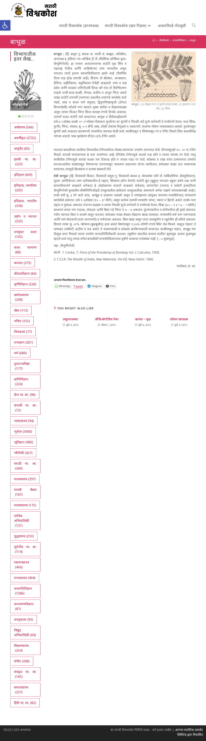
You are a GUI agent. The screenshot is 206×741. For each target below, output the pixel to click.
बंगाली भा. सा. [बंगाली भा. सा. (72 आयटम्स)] (25, 408)
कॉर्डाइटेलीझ (20, 104)
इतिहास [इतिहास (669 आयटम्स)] (23, 174)
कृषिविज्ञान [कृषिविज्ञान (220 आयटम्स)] (25, 284)
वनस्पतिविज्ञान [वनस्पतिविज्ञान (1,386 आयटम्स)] (23, 591)
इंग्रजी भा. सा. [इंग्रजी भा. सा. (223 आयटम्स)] (25, 161)
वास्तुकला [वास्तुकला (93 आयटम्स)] (23, 619)
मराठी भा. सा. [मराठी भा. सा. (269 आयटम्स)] (25, 466)
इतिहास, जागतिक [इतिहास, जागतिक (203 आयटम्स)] (25, 188)
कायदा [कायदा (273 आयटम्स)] (22, 262)
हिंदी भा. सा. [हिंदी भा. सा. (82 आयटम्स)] (25, 702)
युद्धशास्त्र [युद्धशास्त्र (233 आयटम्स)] (24, 536)
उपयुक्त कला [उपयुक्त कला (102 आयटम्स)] (25, 234)
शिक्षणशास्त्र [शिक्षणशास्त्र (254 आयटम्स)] (21, 648)
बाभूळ (193, 40)
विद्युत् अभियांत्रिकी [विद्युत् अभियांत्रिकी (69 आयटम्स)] (25, 632)
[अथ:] (153, 40)
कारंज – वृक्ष (142, 319)
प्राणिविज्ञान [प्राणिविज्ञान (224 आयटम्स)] (21, 381)
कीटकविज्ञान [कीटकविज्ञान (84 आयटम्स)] (25, 273)
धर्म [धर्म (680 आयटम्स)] (20, 353)
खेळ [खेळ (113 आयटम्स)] (21, 310)
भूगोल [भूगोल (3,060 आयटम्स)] (23, 431)
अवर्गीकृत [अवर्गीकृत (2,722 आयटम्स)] (25, 137)
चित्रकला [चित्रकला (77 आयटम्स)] (23, 331)
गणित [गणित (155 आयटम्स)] (22, 321)
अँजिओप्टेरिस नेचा (106, 319)
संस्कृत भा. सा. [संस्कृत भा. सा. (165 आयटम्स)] (25, 674)
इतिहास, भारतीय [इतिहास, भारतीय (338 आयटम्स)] (25, 203)
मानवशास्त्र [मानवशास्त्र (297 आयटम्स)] (25, 479)
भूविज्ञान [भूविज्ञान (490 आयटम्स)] (23, 442)
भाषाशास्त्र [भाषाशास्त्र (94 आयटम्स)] (24, 420)
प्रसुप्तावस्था (70, 319)
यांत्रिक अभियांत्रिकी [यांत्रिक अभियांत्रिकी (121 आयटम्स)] (21, 521)
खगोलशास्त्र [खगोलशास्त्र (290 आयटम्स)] (21, 297)
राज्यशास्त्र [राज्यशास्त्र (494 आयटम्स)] (24, 577)
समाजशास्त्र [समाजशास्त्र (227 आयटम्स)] (21, 690)
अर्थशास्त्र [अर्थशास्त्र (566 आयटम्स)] (23, 127)
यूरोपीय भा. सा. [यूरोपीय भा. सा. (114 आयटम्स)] (25, 549)
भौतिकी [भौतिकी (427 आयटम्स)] (23, 452)
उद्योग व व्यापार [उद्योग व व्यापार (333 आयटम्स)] (25, 219)
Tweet (78, 286)
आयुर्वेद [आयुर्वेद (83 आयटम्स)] (22, 148)
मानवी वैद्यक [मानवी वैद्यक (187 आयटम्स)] (25, 492)
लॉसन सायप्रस (179, 319)
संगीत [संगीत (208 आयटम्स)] (21, 661)
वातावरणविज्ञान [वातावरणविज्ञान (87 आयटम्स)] (23, 606)
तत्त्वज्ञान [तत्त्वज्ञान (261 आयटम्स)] (23, 342)
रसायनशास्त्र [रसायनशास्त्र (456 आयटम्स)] (21, 565)
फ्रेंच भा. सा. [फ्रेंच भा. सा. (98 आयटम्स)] (24, 394)
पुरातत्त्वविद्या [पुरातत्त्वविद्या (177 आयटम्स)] (22, 366)
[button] (5, 25)
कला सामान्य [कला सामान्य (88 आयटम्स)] (25, 250)
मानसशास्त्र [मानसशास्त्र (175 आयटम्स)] (25, 505)
